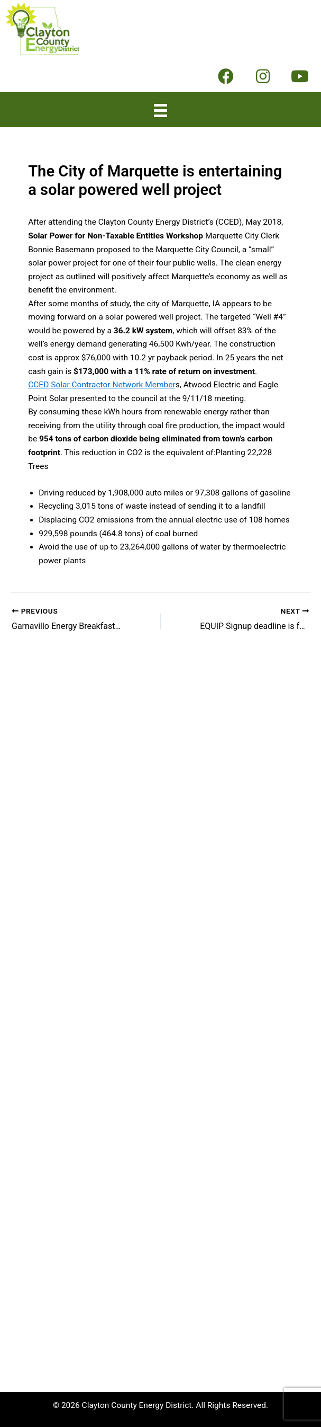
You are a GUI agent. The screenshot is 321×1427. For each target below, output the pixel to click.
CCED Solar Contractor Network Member (102, 384)
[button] (226, 76)
